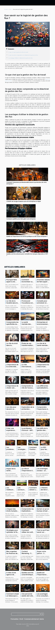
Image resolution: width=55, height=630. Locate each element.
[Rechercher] (25, 614)
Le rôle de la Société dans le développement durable (12, 304)
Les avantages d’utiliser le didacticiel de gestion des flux (20, 58)
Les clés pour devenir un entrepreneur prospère (11, 410)
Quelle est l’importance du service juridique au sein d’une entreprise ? (27, 236)
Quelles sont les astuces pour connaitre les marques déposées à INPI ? (27, 254)
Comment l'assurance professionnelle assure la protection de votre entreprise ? (26, 183)
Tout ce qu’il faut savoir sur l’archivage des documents (43, 533)
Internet (36, 619)
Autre (10, 9)
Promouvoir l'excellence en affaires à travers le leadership (28, 304)
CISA (27, 626)
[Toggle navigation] (3, 2)
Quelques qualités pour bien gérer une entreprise (21, 219)
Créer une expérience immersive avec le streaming (12, 431)
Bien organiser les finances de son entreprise (11, 553)
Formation (15, 619)
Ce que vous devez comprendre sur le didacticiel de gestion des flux (23, 55)
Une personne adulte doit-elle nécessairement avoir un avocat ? (28, 597)
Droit (21, 619)
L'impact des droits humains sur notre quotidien (11, 512)
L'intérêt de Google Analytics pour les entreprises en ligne (23, 201)
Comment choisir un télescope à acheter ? (12, 596)
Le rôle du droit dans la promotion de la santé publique (12, 346)
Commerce (28, 619)
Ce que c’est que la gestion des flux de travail (18, 52)
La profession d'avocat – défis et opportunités (27, 430)
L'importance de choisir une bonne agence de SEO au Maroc (12, 389)
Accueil (5, 9)
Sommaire (11, 49)
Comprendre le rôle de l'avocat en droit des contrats (27, 389)
